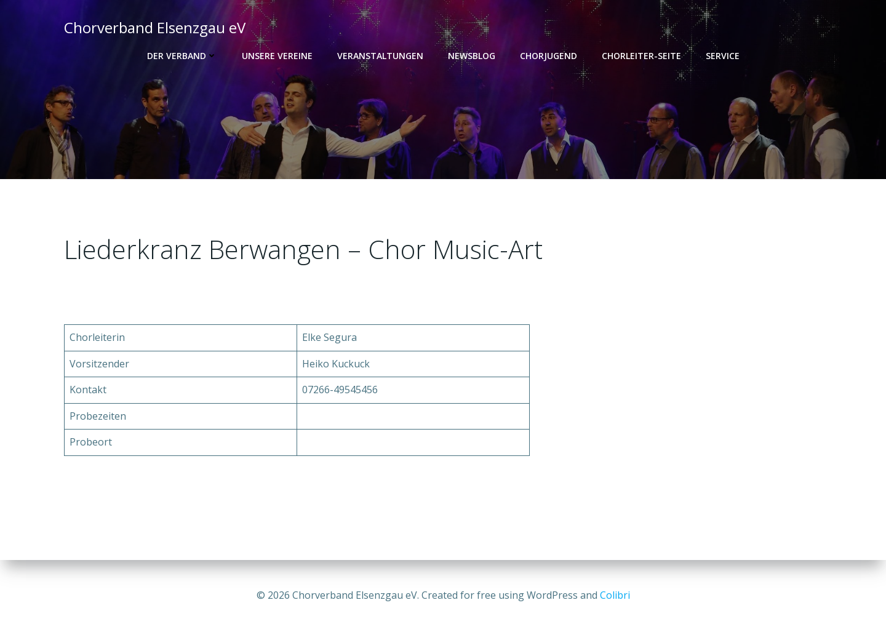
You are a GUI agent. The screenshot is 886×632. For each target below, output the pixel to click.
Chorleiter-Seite (641, 56)
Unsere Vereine (277, 56)
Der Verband (182, 56)
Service (723, 56)
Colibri (615, 595)
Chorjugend (548, 56)
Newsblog (471, 56)
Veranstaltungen (380, 56)
